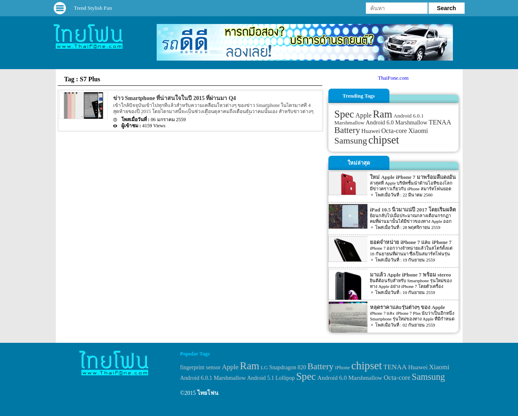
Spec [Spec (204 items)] (344, 114)
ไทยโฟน (208, 393)
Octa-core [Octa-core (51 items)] (394, 130)
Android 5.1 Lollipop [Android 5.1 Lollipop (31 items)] (271, 378)
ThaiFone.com (393, 78)
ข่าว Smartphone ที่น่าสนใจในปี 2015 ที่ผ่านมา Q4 (174, 98)
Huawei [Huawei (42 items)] (370, 131)
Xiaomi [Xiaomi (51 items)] (418, 130)
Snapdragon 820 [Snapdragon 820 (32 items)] (287, 367)
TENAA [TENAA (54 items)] (439, 122)
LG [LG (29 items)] (264, 367)
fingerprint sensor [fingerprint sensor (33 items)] (200, 367)
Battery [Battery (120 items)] (347, 130)
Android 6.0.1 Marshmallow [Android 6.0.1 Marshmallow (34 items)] (213, 378)
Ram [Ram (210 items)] (382, 114)
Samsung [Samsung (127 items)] (350, 140)
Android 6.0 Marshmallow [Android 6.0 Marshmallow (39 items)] (396, 122)
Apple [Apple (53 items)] (363, 115)
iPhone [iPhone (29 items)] (342, 367)
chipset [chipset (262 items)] (383, 140)
